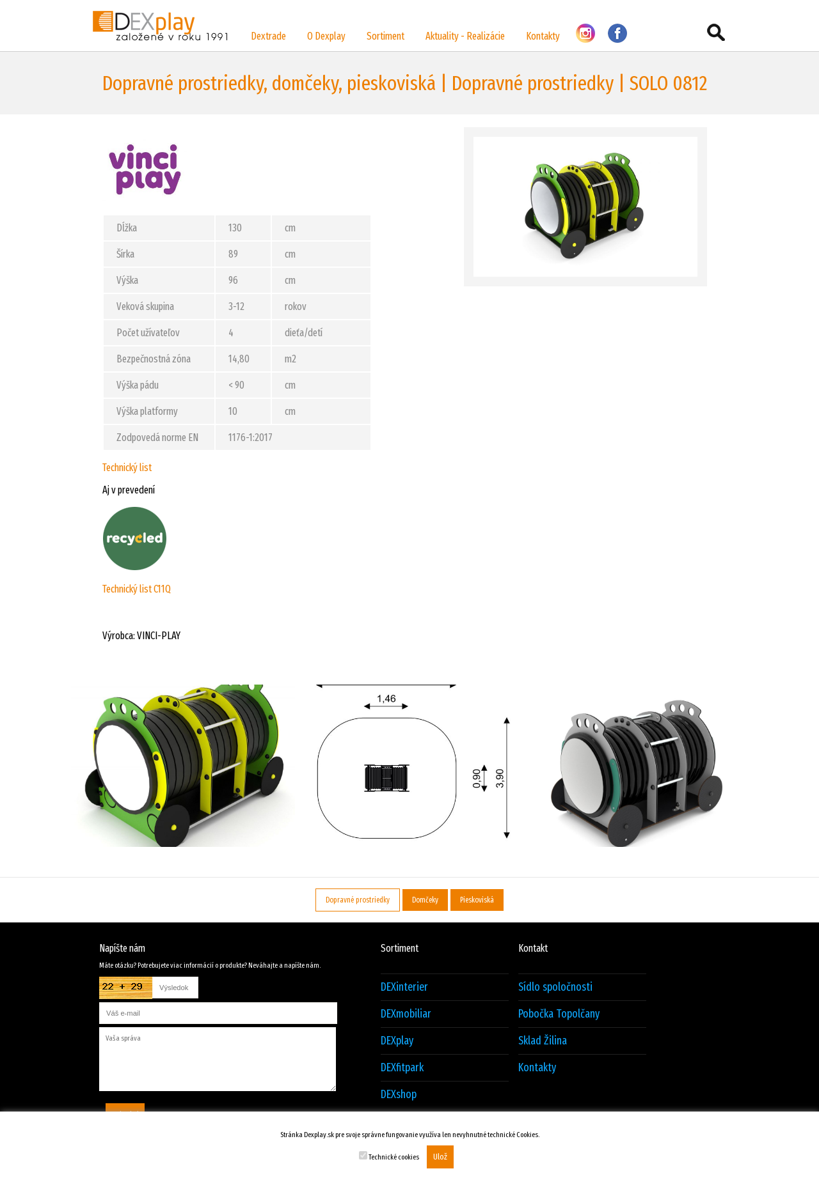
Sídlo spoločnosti (555, 987)
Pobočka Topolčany (559, 1014)
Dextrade (268, 36)
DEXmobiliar (406, 1014)
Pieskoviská (477, 900)
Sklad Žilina (542, 1041)
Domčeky (425, 900)
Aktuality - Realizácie (465, 36)
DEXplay (397, 1041)
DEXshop (399, 1094)
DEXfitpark (402, 1067)
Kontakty (543, 36)
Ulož (440, 1157)
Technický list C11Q (136, 589)
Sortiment (385, 36)
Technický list (127, 467)
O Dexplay (326, 36)
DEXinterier (404, 987)
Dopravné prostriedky (358, 900)
